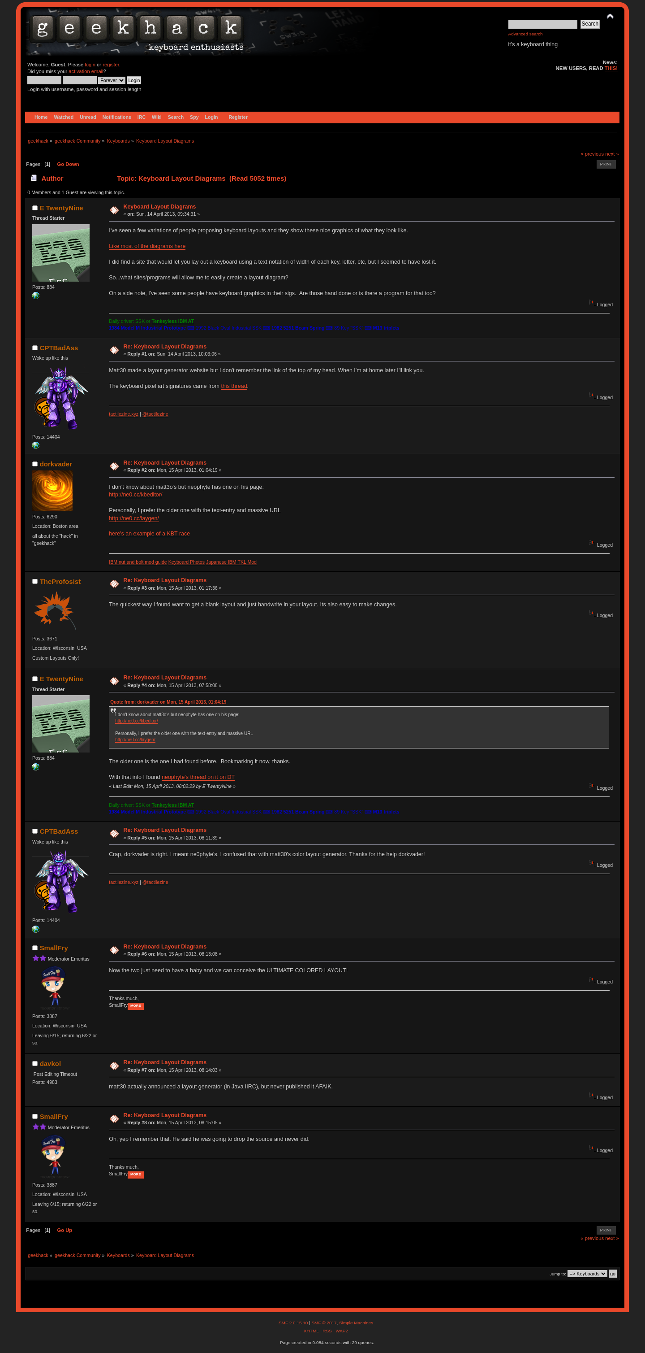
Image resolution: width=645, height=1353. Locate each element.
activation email (86, 71)
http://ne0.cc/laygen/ (134, 518)
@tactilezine (155, 414)
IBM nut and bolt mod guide (138, 562)
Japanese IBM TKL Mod (231, 562)
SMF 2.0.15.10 (294, 1322)
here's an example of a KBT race (149, 534)
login (90, 64)
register (111, 64)
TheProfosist (60, 581)
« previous (592, 154)
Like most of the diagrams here (147, 246)
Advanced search (525, 33)
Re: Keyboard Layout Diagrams (164, 347)
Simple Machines (356, 1322)
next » (612, 154)
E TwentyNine (61, 208)
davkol (50, 1063)
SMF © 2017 (323, 1322)
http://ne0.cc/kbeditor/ (135, 495)
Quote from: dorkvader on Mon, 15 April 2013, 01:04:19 (168, 702)
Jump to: (558, 1273)
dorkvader (56, 464)
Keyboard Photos (186, 562)
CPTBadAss (59, 348)
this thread (234, 386)
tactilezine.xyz (123, 414)
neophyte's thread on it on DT (198, 777)
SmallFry (54, 948)
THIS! (611, 68)
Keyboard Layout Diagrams (159, 207)
